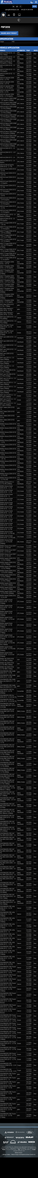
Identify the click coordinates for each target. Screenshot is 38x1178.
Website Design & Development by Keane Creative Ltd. (23, 1154)
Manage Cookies (6, 1154)
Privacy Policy (18, 1152)
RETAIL (34, 6)
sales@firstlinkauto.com (12, 9)
